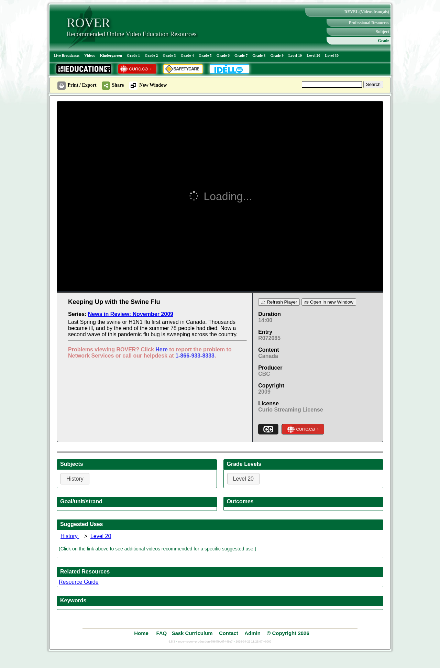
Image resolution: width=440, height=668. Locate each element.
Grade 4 (187, 55)
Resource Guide (79, 582)
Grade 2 (151, 55)
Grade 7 (241, 55)
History (69, 536)
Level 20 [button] (243, 479)
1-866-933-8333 (194, 356)
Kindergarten (111, 55)
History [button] (75, 479)
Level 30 (332, 55)
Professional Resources (369, 22)
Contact (228, 633)
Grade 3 (169, 55)
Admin (252, 633)
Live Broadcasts (66, 55)
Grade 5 (205, 55)
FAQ (161, 633)
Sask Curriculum (192, 633)
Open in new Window (328, 302)
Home (142, 633)
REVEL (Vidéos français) (366, 11)
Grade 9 (276, 55)
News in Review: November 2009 (130, 314)
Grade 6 (223, 55)
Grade (383, 40)
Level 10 (295, 55)
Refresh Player (279, 302)
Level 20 (313, 55)
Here (161, 349)
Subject (382, 31)
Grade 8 (258, 55)
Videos (89, 55)
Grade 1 (133, 55)
